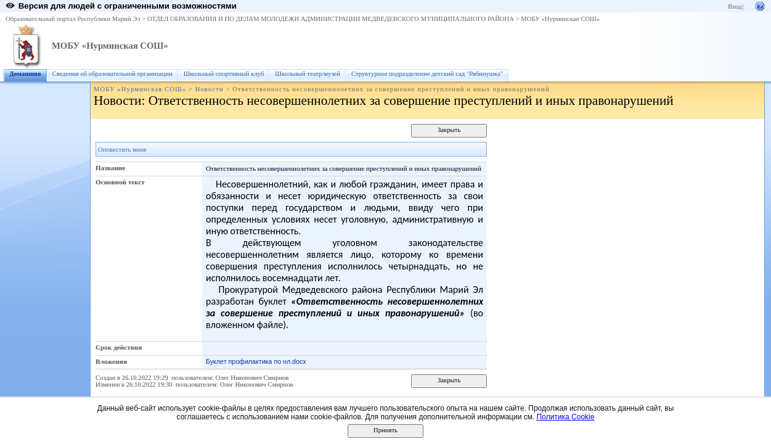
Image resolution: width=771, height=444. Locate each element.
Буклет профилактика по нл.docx (256, 361)
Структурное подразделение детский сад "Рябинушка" (427, 73)
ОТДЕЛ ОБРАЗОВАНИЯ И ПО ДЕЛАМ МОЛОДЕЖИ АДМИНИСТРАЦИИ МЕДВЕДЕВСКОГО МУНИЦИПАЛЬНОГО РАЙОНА (330, 18)
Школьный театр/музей (307, 73)
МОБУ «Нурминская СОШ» (560, 18)
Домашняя (25, 73)
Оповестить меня (122, 149)
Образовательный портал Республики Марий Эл (73, 18)
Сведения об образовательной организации (112, 73)
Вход (734, 6)
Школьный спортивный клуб (224, 73)
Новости (209, 89)
